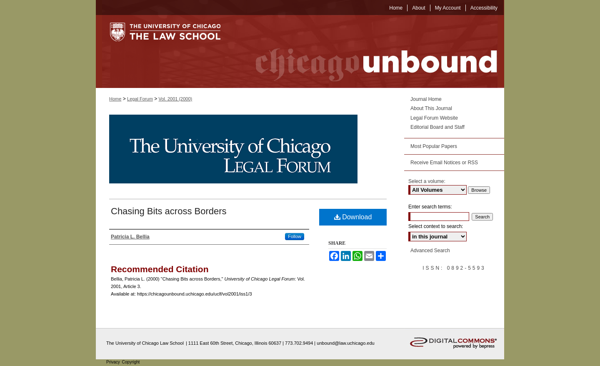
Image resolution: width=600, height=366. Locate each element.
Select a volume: (426, 181)
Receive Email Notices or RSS (444, 162)
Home (115, 98)
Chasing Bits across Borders (169, 211)
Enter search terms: (430, 207)
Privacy (113, 362)
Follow (294, 236)
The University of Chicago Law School (145, 343)
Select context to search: (435, 226)
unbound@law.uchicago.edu (345, 343)
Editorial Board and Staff (437, 127)
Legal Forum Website (434, 118)
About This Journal (431, 108)
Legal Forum (140, 98)
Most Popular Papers (433, 146)
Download (353, 217)
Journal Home (426, 99)
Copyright (131, 362)
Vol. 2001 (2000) (175, 98)
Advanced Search (430, 250)
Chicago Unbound (368, 51)
